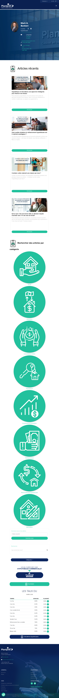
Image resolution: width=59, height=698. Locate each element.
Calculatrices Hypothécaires (29, 636)
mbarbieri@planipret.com (28, 41)
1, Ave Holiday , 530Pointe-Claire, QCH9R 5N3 (26, 48)
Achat (32, 672)
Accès (53, 1)
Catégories (29, 559)
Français (44, 1)
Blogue (2, 674)
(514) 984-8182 (26, 42)
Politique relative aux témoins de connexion (10, 685)
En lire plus (29, 109)
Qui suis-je (3, 672)
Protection (3, 687)
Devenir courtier (34, 678)
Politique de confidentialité (6, 683)
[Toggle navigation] (56, 5)
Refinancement (34, 674)
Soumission (29, 584)
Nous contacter (4, 690)
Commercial (33, 676)
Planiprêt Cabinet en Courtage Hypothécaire (28, 694)
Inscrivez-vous (29, 538)
